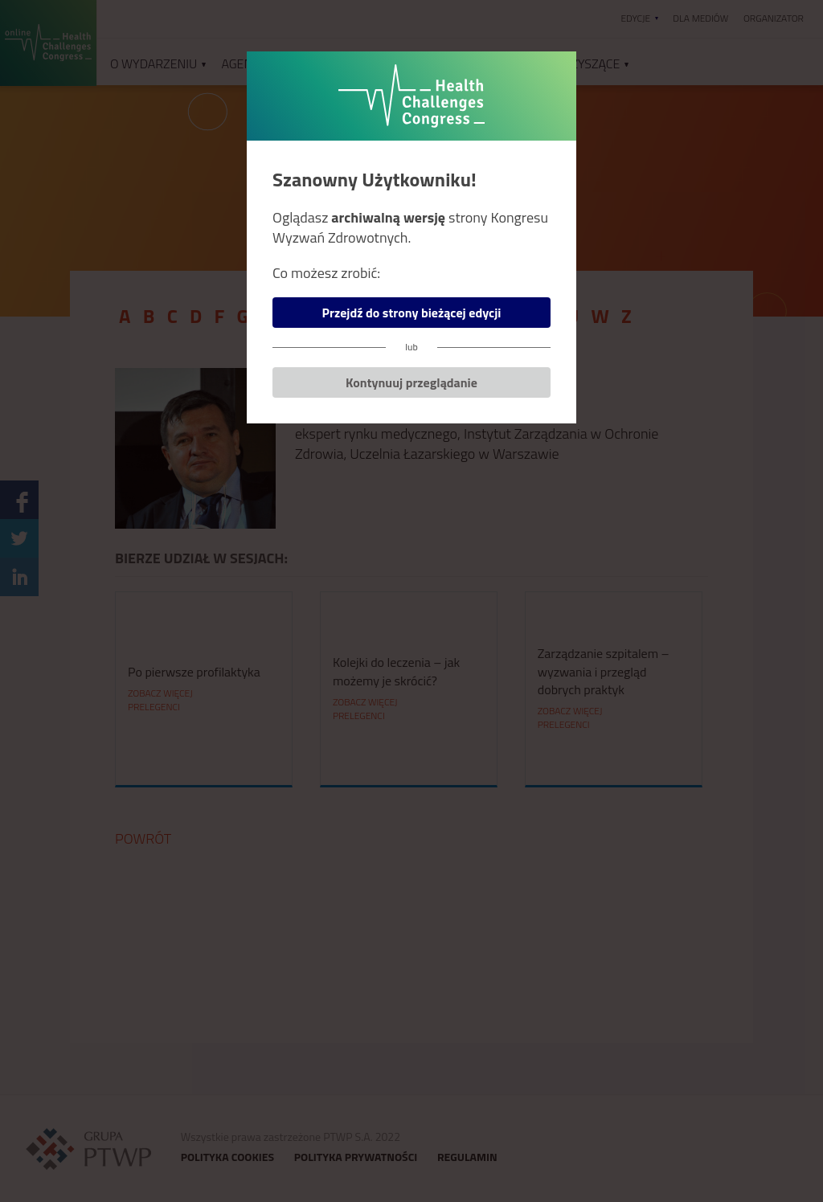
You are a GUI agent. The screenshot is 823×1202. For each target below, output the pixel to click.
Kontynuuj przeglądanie (411, 382)
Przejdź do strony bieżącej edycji (412, 312)
